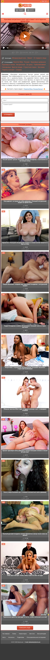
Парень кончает (8, 70)
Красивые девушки (38, 62)
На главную (6, 633)
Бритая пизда (17, 67)
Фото (4, 637)
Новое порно (23, 633)
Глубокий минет (40, 65)
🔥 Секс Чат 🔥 (44, 1)
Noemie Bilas (18, 62)
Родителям (20, 637)
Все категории (41, 633)
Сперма (19, 70)
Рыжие (27, 62)
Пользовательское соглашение (36, 637)
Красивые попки (8, 65)
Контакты (11, 637)
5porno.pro (20, 642)
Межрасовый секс (19, 58)
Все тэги (32, 633)
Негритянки (20, 65)
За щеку (29, 65)
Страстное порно (30, 67)
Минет (29, 58)
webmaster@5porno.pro (34, 642)
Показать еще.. (25, 628)
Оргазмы (41, 67)
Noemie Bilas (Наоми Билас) (33, 89)
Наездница (6, 67)
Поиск (14, 633)
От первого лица (40, 58)
